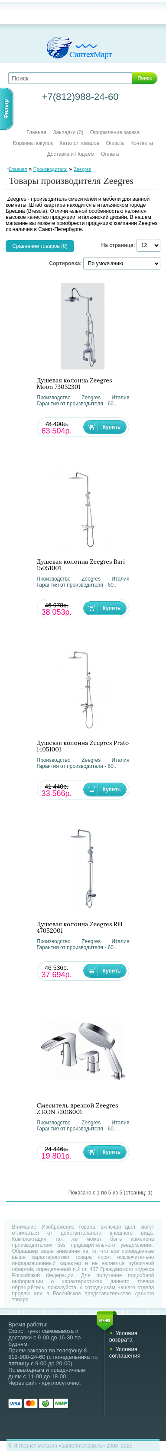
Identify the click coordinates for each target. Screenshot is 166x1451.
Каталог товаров (79, 143)
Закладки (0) (68, 132)
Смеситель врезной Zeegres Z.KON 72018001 (77, 1108)
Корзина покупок (33, 143)
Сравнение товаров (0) (40, 246)
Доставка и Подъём (71, 154)
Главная (36, 132)
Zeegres (82, 169)
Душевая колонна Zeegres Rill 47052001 (80, 927)
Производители (50, 169)
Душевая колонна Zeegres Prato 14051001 (83, 746)
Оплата (115, 143)
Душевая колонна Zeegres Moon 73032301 (74, 383)
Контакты (141, 143)
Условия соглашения (124, 1352)
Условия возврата (123, 1336)
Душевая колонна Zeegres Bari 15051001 (81, 565)
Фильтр (6, 109)
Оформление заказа (115, 132)
